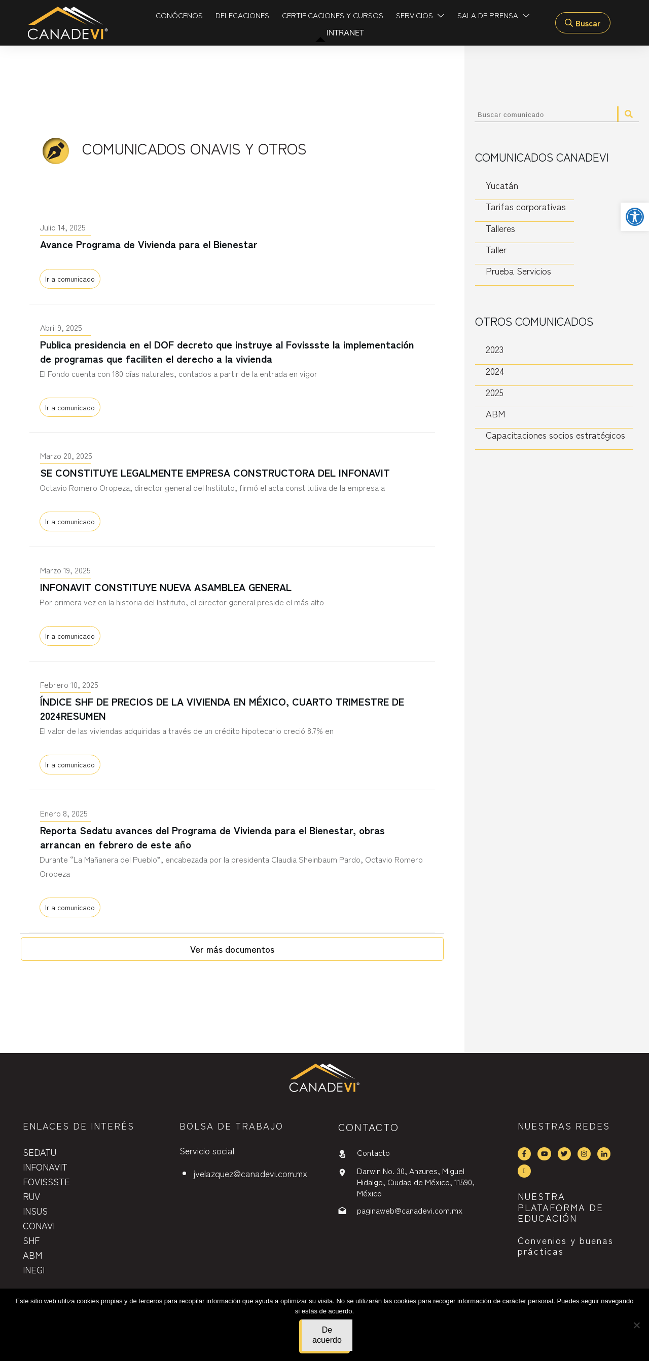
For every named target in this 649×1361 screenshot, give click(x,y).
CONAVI (39, 1225)
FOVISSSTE (46, 1181)
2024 (495, 371)
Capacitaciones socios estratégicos (555, 435)
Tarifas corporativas (526, 206)
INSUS (35, 1210)
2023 (494, 349)
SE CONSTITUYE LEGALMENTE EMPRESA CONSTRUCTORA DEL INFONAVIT (232, 492)
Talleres (500, 228)
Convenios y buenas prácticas (566, 1245)
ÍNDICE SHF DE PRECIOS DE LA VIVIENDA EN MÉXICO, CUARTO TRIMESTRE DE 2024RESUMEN (232, 728)
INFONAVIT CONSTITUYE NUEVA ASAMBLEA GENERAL (232, 606)
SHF (31, 1240)
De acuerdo (327, 1335)
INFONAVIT (45, 1166)
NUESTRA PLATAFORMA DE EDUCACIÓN (560, 1206)
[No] (636, 1325)
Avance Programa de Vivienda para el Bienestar (232, 255)
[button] (635, 217)
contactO (368, 1126)
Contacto (373, 1152)
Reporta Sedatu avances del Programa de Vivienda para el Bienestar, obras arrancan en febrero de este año (232, 863)
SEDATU (39, 1151)
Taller (496, 249)
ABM (495, 413)
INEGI (34, 1269)
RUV (31, 1195)
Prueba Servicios (518, 270)
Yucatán (502, 185)
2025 (494, 392)
